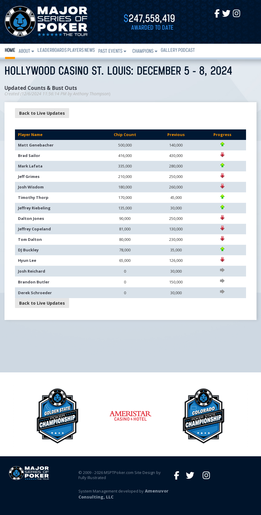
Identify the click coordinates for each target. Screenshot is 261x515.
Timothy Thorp (33, 197)
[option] (130, 416)
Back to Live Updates (42, 113)
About (24, 51)
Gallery (169, 50)
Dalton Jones (31, 218)
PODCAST (186, 50)
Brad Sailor (29, 155)
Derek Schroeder (35, 292)
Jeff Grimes (29, 176)
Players (75, 50)
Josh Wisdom (31, 187)
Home (10, 50)
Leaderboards (52, 50)
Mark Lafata (30, 166)
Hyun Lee (27, 260)
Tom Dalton (30, 239)
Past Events (110, 51)
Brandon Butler (33, 282)
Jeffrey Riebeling (34, 208)
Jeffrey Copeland (34, 229)
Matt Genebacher (36, 145)
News (89, 50)
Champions (143, 51)
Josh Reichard (31, 271)
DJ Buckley (28, 250)
